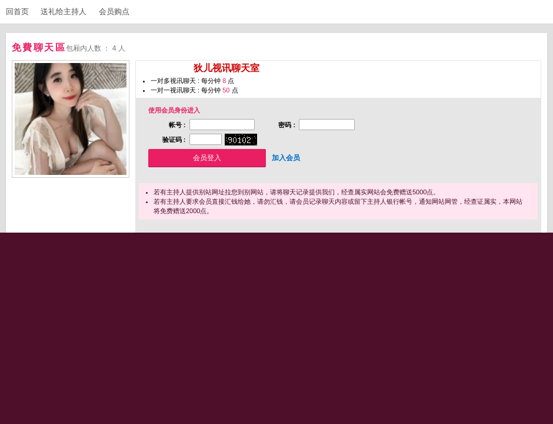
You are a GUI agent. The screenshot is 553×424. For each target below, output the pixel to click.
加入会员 (286, 158)
